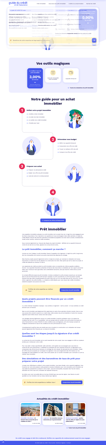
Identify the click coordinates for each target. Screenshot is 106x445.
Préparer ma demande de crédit (37, 170)
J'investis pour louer (33, 123)
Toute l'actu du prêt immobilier (77, 428)
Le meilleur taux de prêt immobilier (35, 71)
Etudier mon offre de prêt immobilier (38, 173)
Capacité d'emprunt (71, 78)
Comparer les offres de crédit (67, 152)
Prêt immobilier (41, 3)
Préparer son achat (34, 166)
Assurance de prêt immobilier (57, 3)
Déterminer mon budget (67, 139)
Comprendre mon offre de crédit (68, 146)
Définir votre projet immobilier (39, 110)
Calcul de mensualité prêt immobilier (53, 78)
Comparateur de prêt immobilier (72, 382)
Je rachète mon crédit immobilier (37, 120)
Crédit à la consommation (76, 3)
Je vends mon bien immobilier (36, 117)
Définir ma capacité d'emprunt (67, 143)
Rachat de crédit (91, 3)
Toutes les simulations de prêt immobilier (81, 87)
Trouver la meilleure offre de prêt (68, 149)
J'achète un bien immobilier (35, 114)
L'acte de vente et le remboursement (38, 176)
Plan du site (52, 443)
